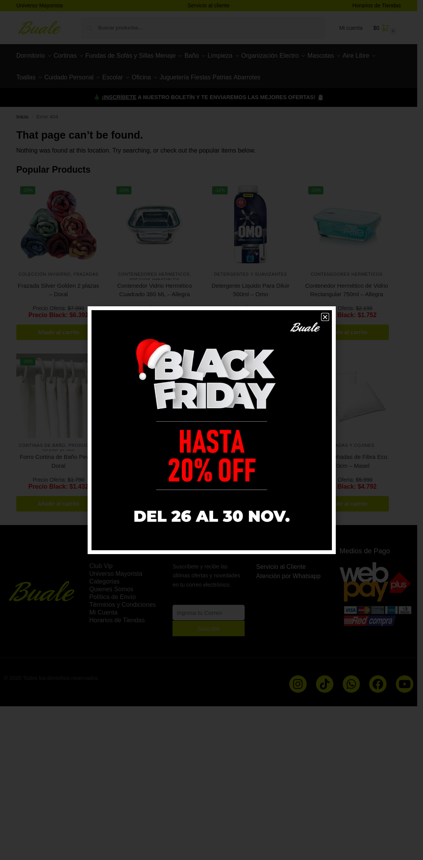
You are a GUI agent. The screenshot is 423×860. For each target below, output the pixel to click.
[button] (325, 317)
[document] (211, 430)
